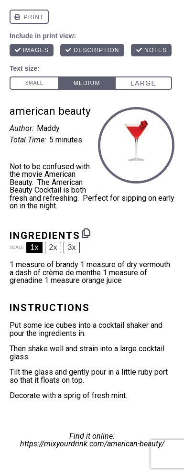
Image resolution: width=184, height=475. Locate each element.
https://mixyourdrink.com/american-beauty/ (92, 443)
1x (35, 247)
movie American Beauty (43, 178)
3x (72, 247)
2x (53, 247)
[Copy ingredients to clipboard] (86, 233)
